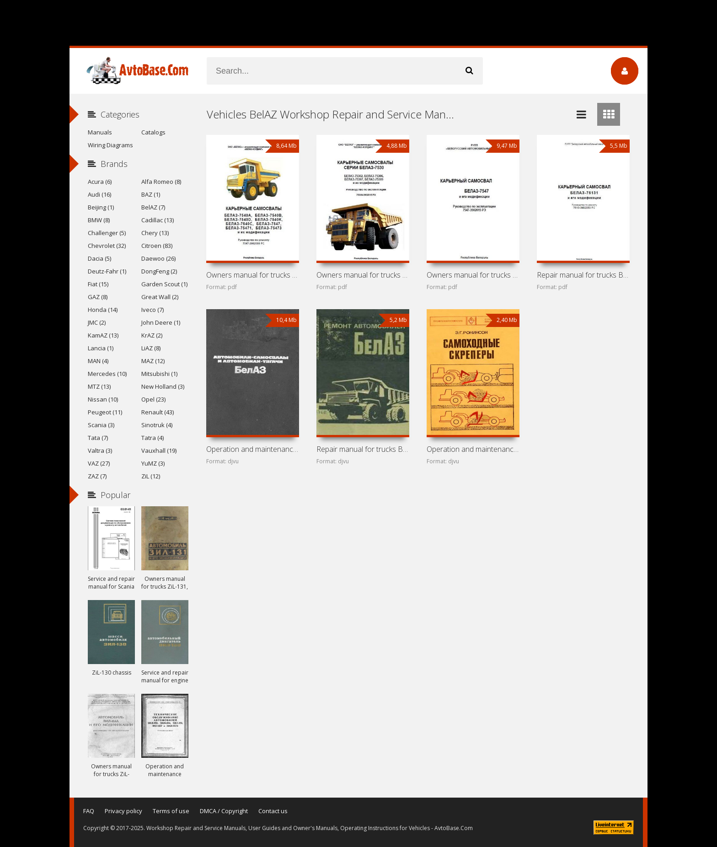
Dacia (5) (99, 258)
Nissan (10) (103, 399)
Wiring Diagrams (110, 145)
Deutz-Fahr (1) (107, 271)
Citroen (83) (156, 245)
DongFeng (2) (159, 271)
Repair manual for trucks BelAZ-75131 (583, 275)
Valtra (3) (100, 450)
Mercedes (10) (107, 374)
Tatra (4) (152, 438)
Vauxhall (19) (159, 450)
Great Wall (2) (159, 297)
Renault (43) (157, 412)
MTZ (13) (99, 386)
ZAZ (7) (97, 476)
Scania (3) (101, 425)
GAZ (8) (97, 297)
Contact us (273, 811)
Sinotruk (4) (156, 425)
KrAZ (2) (151, 335)
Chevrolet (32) (107, 245)
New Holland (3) (162, 386)
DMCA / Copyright (224, 811)
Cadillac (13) (157, 220)
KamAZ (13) (103, 335)
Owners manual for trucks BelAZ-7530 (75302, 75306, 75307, (362, 275)
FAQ (88, 811)
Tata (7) (98, 438)
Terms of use (171, 811)
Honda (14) (103, 310)
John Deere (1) (160, 322)
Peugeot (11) (105, 412)
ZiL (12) (150, 476)
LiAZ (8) (151, 348)
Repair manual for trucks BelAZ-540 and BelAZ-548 (362, 449)
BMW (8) (99, 220)
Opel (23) (153, 399)
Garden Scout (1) (164, 284)
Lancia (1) (100, 348)
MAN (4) (98, 361)
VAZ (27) (99, 463)
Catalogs (153, 132)
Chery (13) (155, 233)
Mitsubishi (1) (159, 374)
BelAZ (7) (153, 207)
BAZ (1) (150, 194)
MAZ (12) (153, 361)
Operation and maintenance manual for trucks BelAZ (252, 449)
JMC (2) (97, 322)
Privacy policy (123, 811)
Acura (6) (100, 181)
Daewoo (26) (158, 258)
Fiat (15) (98, 284)
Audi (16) (99, 194)
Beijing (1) (101, 207)
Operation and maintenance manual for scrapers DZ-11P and (473, 449)
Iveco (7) (152, 310)
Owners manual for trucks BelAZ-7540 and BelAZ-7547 (252, 275)
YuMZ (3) (153, 463)
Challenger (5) (107, 233)
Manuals (100, 132)
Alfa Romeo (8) (161, 181)
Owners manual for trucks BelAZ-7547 (473, 275)
